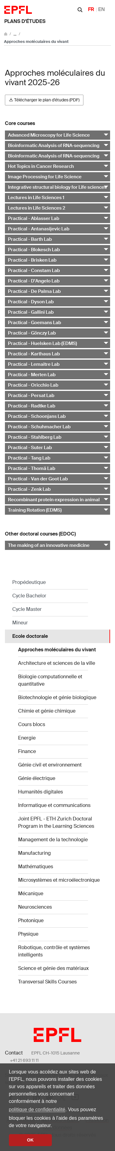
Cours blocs (31, 724)
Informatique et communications (54, 805)
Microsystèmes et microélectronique (59, 880)
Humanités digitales (40, 792)
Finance (27, 751)
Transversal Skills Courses (47, 982)
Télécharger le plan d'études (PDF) (44, 100)
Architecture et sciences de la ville (56, 663)
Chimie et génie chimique (46, 711)
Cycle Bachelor (29, 596)
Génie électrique (36, 778)
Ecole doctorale (30, 636)
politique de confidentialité (37, 1109)
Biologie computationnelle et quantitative (50, 680)
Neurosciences (35, 907)
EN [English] (101, 9)
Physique (28, 934)
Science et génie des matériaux (53, 968)
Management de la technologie (53, 839)
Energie (27, 738)
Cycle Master (27, 609)
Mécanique (30, 893)
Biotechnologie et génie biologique (57, 697)
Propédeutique (29, 582)
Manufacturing (34, 853)
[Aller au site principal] (6, 33)
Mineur (20, 622)
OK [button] (30, 1140)
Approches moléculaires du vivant (57, 649)
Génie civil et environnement (50, 765)
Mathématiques (35, 866)
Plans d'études (24, 21)
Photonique (31, 920)
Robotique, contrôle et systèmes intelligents (54, 951)
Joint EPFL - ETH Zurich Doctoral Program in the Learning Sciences (56, 822)
